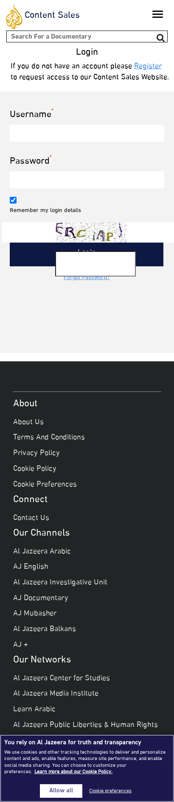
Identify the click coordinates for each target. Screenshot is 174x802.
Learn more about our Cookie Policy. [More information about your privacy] (73, 772)
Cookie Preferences (45, 484)
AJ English (30, 567)
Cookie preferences (110, 791)
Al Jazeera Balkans (44, 629)
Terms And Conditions (49, 437)
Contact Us (31, 518)
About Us (28, 422)
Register (148, 66)
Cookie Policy (34, 469)
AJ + (20, 645)
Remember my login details (45, 211)
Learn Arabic (34, 709)
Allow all (61, 791)
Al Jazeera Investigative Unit (60, 582)
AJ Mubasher (34, 613)
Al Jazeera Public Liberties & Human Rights (85, 725)
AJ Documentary (40, 598)
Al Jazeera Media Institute (55, 693)
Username (31, 115)
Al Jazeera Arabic (42, 551)
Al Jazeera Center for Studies (61, 678)
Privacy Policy (36, 453)
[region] (87, 768)
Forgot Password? (87, 278)
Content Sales (52, 15)
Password (31, 161)
